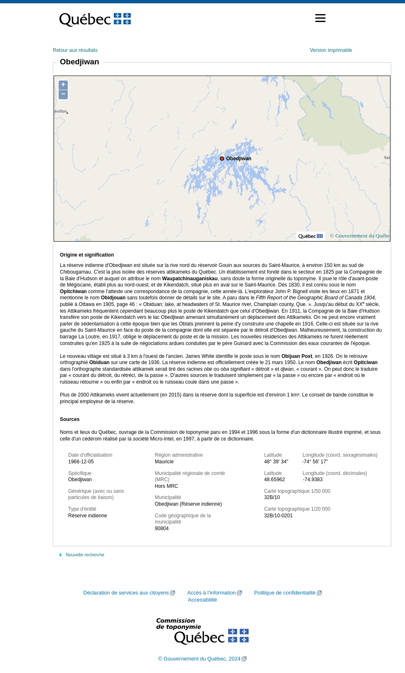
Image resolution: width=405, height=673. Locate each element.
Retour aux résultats (75, 50)
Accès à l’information (211, 593)
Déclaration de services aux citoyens (126, 593)
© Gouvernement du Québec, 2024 (199, 659)
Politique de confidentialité (284, 593)
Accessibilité (202, 600)
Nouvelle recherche (85, 554)
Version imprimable (331, 50)
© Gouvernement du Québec (361, 235)
